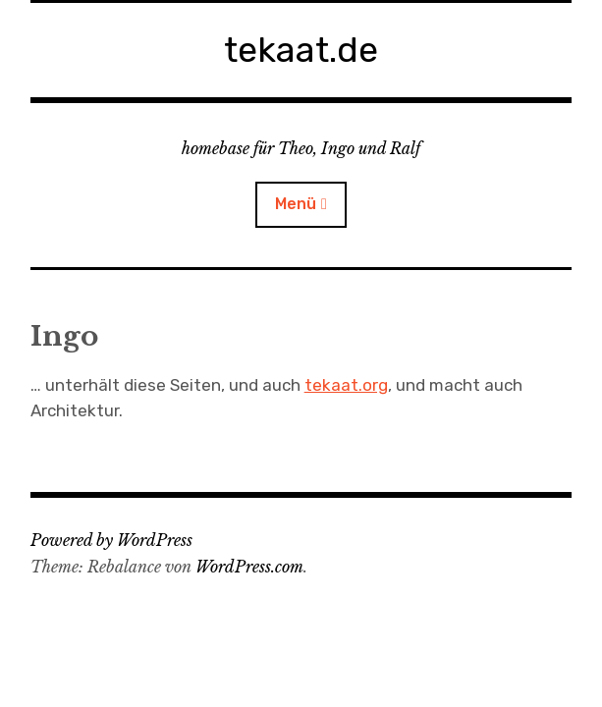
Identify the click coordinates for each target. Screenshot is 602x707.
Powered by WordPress (111, 540)
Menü (295, 203)
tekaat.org (346, 385)
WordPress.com (249, 566)
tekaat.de (301, 49)
